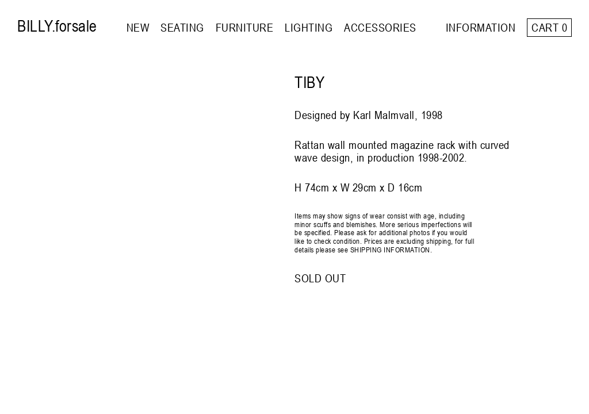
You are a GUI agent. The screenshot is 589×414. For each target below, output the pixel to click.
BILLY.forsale (57, 26)
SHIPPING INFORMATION (390, 249)
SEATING (182, 27)
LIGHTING (308, 27)
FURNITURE (245, 27)
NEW (138, 27)
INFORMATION (481, 27)
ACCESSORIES (380, 27)
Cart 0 (549, 27)
